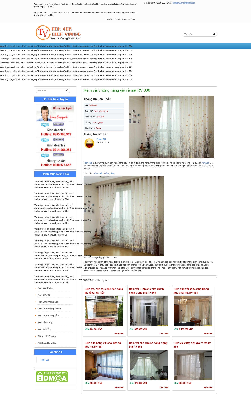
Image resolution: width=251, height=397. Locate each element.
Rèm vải (44, 359)
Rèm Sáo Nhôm (134, 83)
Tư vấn (108, 19)
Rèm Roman (103, 83)
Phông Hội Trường (47, 336)
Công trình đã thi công (125, 19)
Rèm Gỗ (118, 83)
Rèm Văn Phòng (46, 288)
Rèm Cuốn (70, 83)
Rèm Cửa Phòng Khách (49, 308)
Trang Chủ (42, 83)
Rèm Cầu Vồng (45, 322)
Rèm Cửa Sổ (44, 295)
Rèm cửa (88, 163)
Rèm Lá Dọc (86, 83)
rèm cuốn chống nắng (104, 173)
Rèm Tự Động (44, 329)
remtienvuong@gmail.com (184, 3)
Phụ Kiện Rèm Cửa (47, 343)
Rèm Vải (56, 83)
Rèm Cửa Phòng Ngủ (48, 302)
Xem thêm (119, 333)
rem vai (205, 163)
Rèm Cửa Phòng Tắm (48, 315)
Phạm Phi (101, 139)
